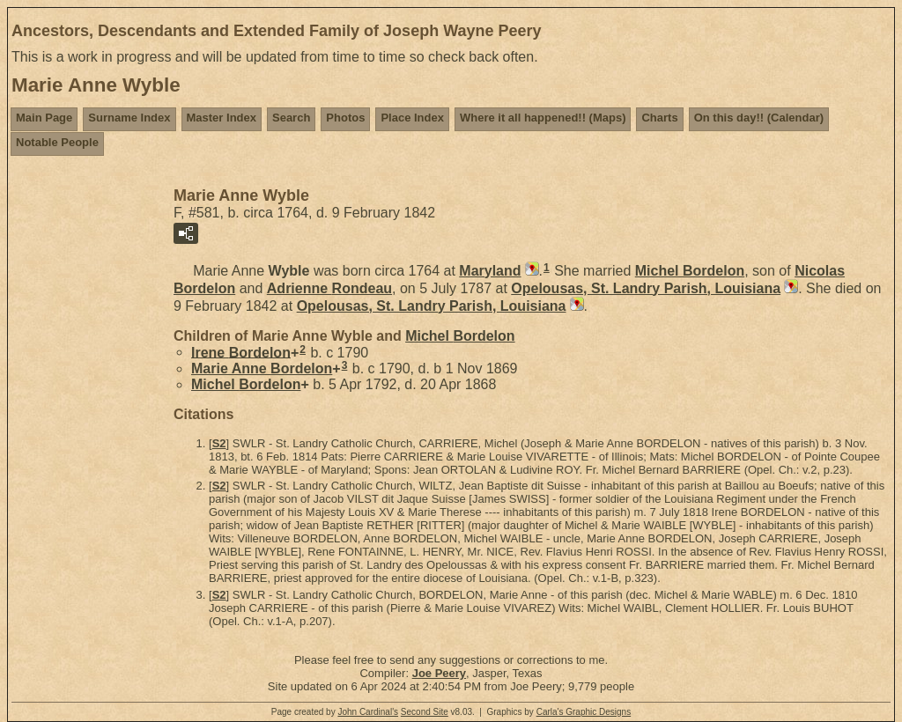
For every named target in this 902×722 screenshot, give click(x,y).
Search (291, 117)
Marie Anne (261, 368)
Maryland (490, 270)
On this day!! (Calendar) (759, 117)
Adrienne (329, 288)
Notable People (57, 142)
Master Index (221, 117)
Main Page (44, 117)
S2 (219, 443)
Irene (241, 351)
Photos (345, 117)
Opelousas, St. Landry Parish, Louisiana (645, 288)
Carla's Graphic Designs (584, 712)
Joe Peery (439, 673)
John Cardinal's (367, 712)
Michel (689, 270)
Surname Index (129, 117)
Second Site (424, 712)
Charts (659, 117)
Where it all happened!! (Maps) (543, 117)
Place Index (412, 117)
